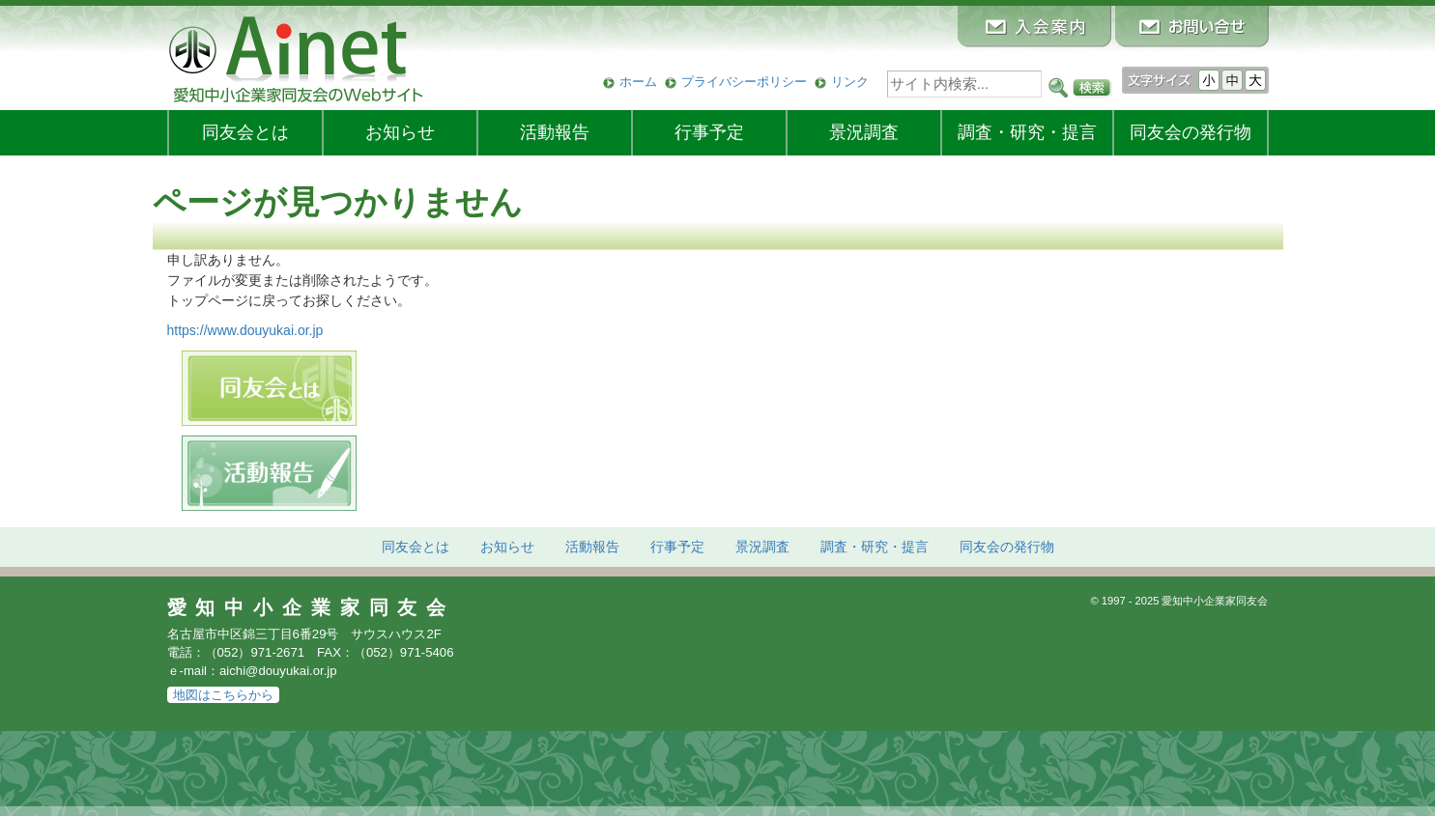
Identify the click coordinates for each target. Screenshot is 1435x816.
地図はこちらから (223, 695)
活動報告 (554, 132)
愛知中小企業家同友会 (311, 607)
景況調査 (864, 132)
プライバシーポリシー (744, 81)
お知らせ (400, 132)
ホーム (638, 81)
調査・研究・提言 (1027, 132)
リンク (850, 81)
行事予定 (709, 132)
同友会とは (245, 132)
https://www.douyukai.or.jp (245, 330)
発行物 (1190, 132)
